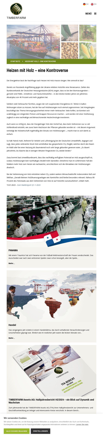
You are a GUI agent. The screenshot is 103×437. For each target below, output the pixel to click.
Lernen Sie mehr (82, 424)
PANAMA (13, 250)
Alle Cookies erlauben (16, 431)
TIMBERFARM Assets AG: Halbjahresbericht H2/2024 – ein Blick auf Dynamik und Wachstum (51, 401)
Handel (12, 325)
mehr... (12, 263)
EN (93, 4)
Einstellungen (40, 431)
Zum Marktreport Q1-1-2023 (29, 185)
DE (86, 4)
